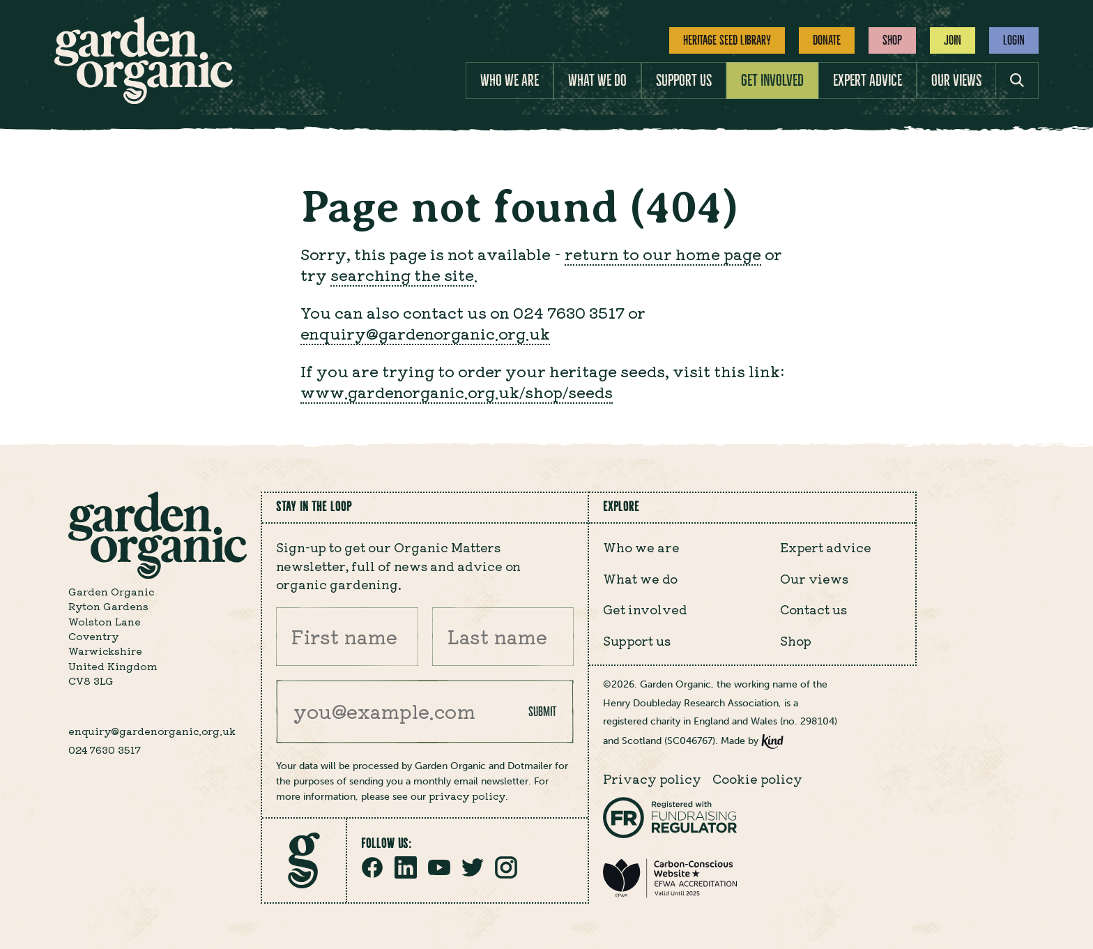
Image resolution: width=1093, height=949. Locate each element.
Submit (542, 712)
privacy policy (467, 796)
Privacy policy (652, 778)
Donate (827, 40)
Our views (956, 80)
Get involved (772, 80)
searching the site (402, 274)
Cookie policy (757, 778)
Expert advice (867, 80)
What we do (597, 80)
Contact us (813, 609)
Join (952, 40)
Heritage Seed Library (727, 40)
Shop (892, 40)
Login (1014, 40)
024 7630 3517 (104, 750)
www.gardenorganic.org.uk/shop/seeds (456, 391)
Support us (684, 80)
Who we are (509, 80)
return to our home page (663, 253)
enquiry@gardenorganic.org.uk (425, 333)
